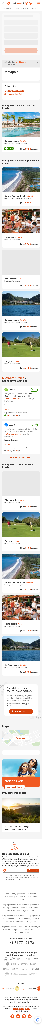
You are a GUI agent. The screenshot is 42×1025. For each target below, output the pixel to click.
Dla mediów (32, 894)
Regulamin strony (9, 927)
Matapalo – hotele (13, 377)
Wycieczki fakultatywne (15, 922)
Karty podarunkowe (10, 916)
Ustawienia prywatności (14, 930)
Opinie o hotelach (26, 908)
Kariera (28, 897)
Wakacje (8, 8)
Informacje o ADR (32, 930)
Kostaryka (16, 8)
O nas (6, 894)
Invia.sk (21, 1009)
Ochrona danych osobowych (29, 927)
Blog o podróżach (10, 905)
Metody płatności (10, 908)
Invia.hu (27, 1009)
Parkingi (22, 916)
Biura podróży (10, 897)
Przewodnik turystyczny (28, 905)
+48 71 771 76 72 (21, 943)
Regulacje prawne (22, 932)
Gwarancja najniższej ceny (24, 911)
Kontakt (20, 897)
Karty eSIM (31, 922)
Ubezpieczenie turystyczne (27, 919)
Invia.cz (15, 1009)
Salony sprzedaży (18, 894)
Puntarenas (24, 8)
